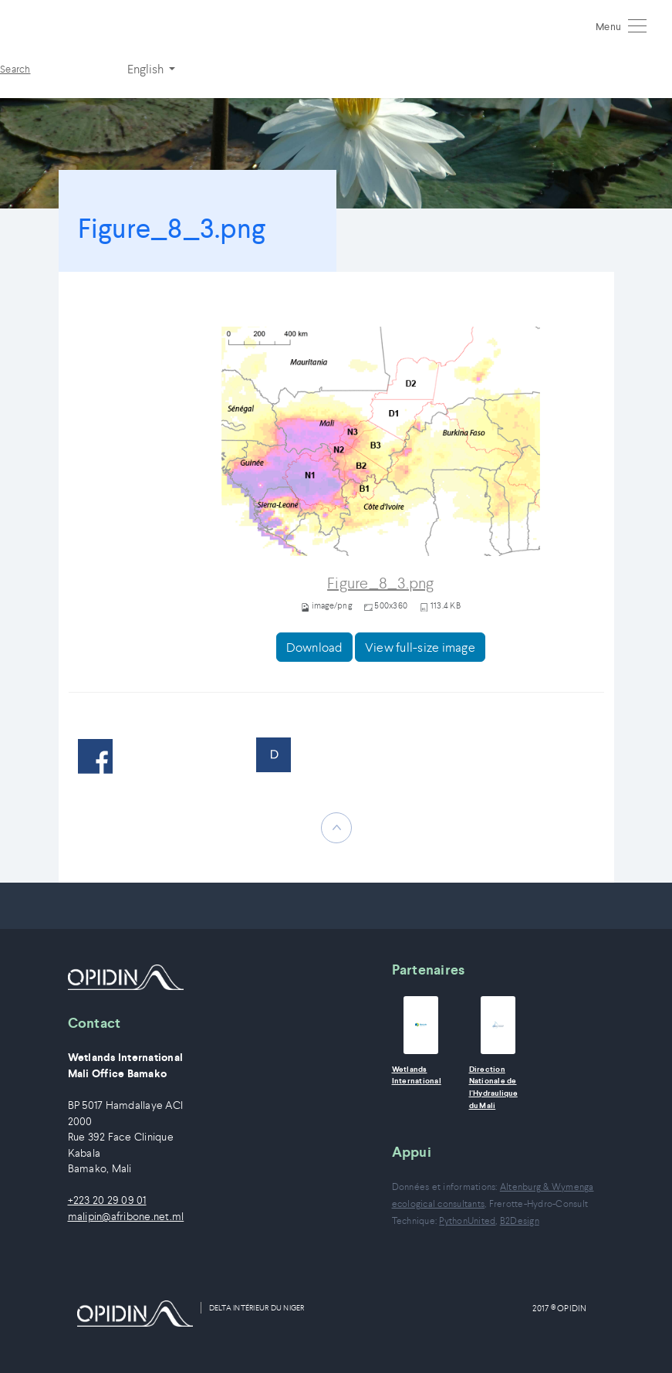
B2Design (519, 1220)
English (146, 68)
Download (314, 647)
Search (15, 69)
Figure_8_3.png (380, 583)
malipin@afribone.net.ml (126, 1216)
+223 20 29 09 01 (107, 1200)
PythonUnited (467, 1220)
